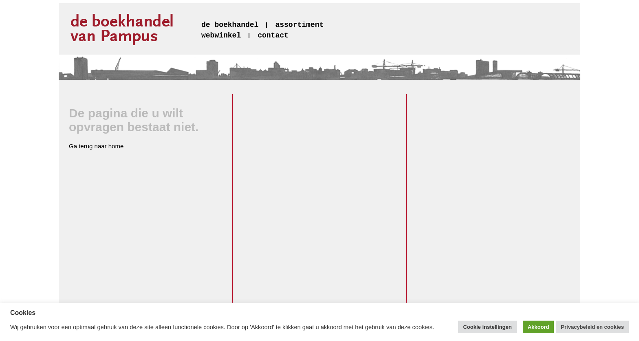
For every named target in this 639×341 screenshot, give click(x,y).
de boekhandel (229, 25)
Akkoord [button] (538, 327)
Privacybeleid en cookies (592, 327)
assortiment (299, 25)
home (116, 146)
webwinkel (221, 35)
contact (273, 35)
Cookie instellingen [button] (487, 327)
